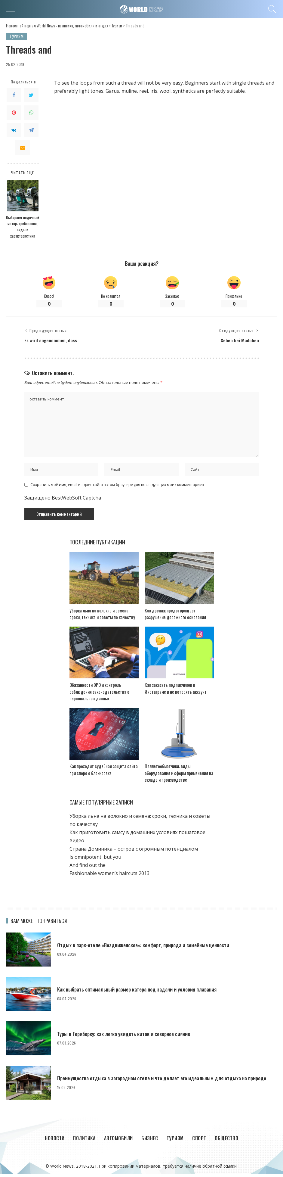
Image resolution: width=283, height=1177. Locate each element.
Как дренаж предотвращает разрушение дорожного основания (175, 617)
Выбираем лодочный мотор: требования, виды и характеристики (22, 226)
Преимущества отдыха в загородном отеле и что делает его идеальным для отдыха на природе (165, 1081)
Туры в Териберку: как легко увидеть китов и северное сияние (126, 1037)
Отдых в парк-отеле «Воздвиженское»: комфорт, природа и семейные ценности (146, 948)
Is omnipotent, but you (95, 860)
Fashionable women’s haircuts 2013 (109, 876)
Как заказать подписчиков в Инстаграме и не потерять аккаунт (176, 691)
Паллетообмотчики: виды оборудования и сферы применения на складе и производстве (179, 776)
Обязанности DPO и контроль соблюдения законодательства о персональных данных (99, 695)
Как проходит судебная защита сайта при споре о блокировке (103, 773)
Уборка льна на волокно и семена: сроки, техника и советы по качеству (102, 617)
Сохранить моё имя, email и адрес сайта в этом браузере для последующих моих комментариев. (117, 487)
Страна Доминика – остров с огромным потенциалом (133, 851)
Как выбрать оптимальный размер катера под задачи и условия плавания (140, 992)
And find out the (87, 868)
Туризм (17, 36)
